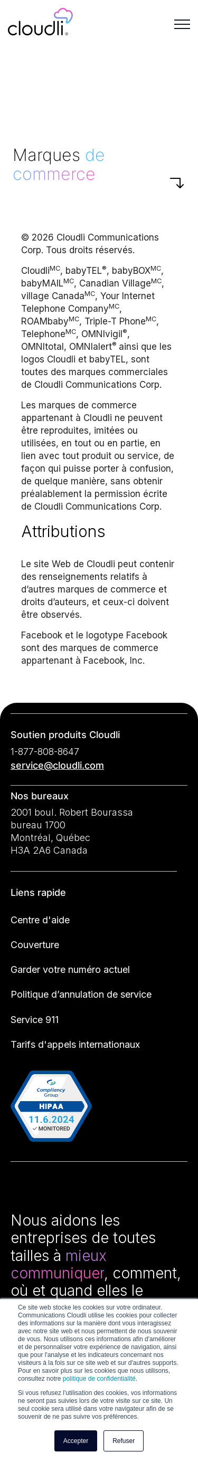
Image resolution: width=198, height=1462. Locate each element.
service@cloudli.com (57, 765)
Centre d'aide (40, 919)
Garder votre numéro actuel (70, 969)
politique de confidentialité (99, 1378)
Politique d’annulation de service (81, 994)
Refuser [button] (123, 1441)
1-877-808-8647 (45, 751)
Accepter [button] (75, 1441)
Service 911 (35, 1019)
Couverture (35, 944)
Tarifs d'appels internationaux (75, 1044)
